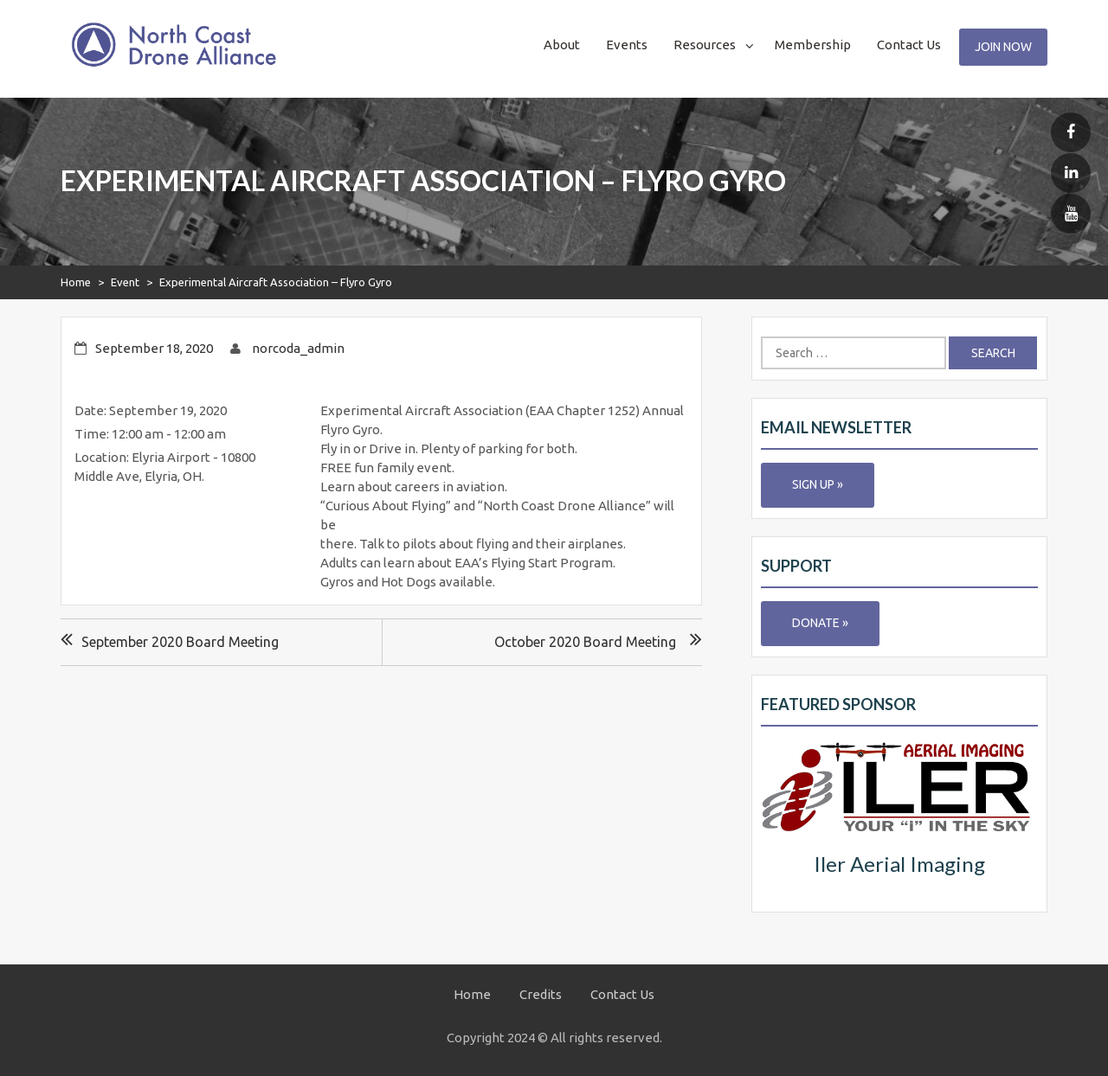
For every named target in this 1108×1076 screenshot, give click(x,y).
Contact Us (909, 44)
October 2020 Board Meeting (585, 642)
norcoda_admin (298, 348)
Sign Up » (817, 484)
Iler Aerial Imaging (899, 863)
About (562, 44)
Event (125, 282)
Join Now (1003, 47)
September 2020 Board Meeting (180, 642)
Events (626, 44)
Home (76, 282)
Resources (704, 44)
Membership (813, 44)
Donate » (820, 623)
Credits (540, 994)
